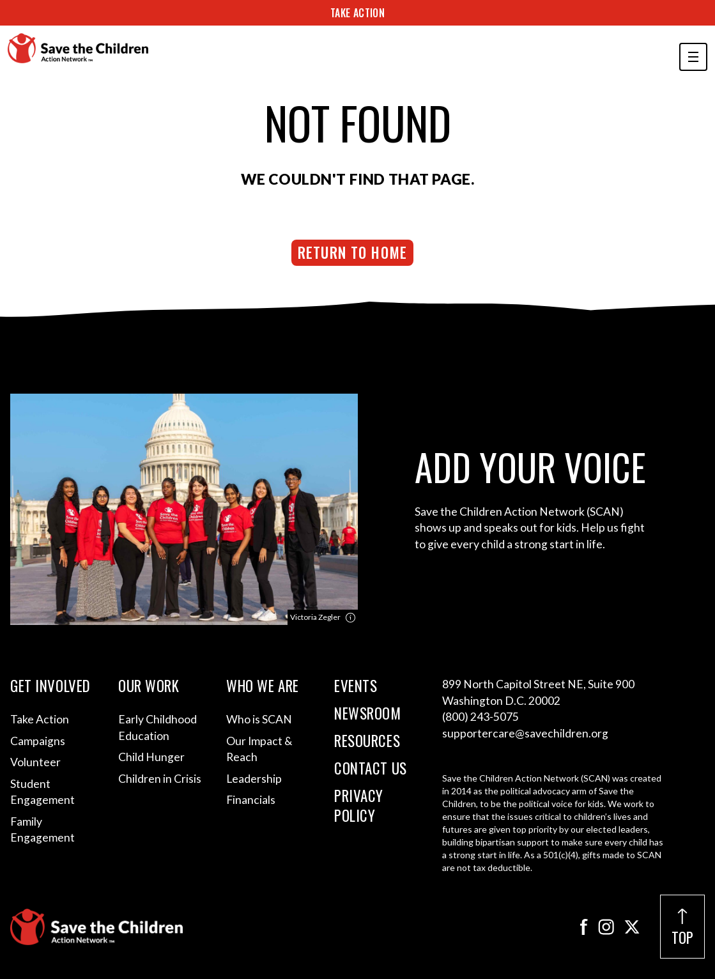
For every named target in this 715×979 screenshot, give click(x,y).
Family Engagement (42, 830)
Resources (367, 741)
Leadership (254, 778)
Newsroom (367, 713)
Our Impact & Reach (259, 749)
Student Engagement (42, 792)
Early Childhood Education (157, 728)
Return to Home (352, 252)
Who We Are (262, 686)
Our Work (149, 686)
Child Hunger (151, 757)
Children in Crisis (159, 778)
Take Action (357, 12)
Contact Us (370, 768)
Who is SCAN (259, 719)
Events (355, 686)
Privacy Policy (358, 806)
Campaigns (37, 741)
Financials (250, 799)
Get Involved (50, 686)
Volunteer (35, 762)
